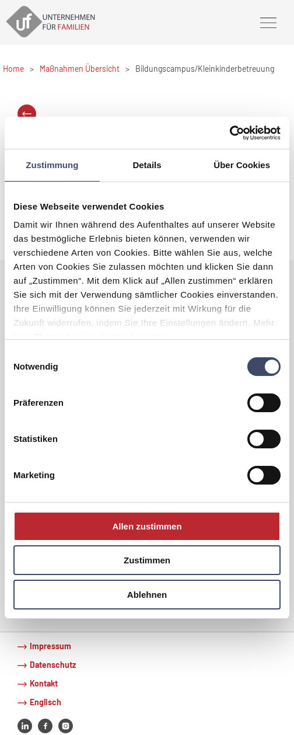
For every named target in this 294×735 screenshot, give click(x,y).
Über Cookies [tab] (242, 165)
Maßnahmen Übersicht (80, 69)
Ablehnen (147, 595)
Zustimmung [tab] (52, 165)
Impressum (50, 646)
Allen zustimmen (146, 526)
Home (13, 69)
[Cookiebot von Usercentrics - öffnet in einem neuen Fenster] (229, 132)
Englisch (45, 702)
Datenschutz (53, 665)
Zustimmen (147, 560)
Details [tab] (146, 165)
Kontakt (44, 683)
